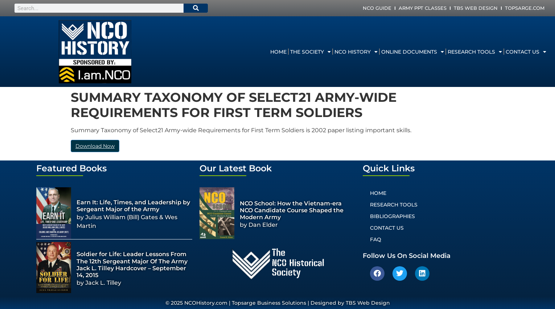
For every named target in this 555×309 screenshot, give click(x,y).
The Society (310, 52)
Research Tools (475, 52)
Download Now (95, 146)
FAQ (375, 239)
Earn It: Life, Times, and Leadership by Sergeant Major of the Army (133, 206)
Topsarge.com (524, 8)
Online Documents (412, 52)
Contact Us (526, 52)
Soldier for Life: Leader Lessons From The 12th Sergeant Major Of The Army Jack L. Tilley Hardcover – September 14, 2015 (132, 265)
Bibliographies (392, 216)
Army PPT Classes (423, 8)
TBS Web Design (476, 8)
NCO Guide (377, 8)
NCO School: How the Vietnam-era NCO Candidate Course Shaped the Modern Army (292, 210)
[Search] (196, 8)
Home (278, 52)
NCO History (356, 52)
